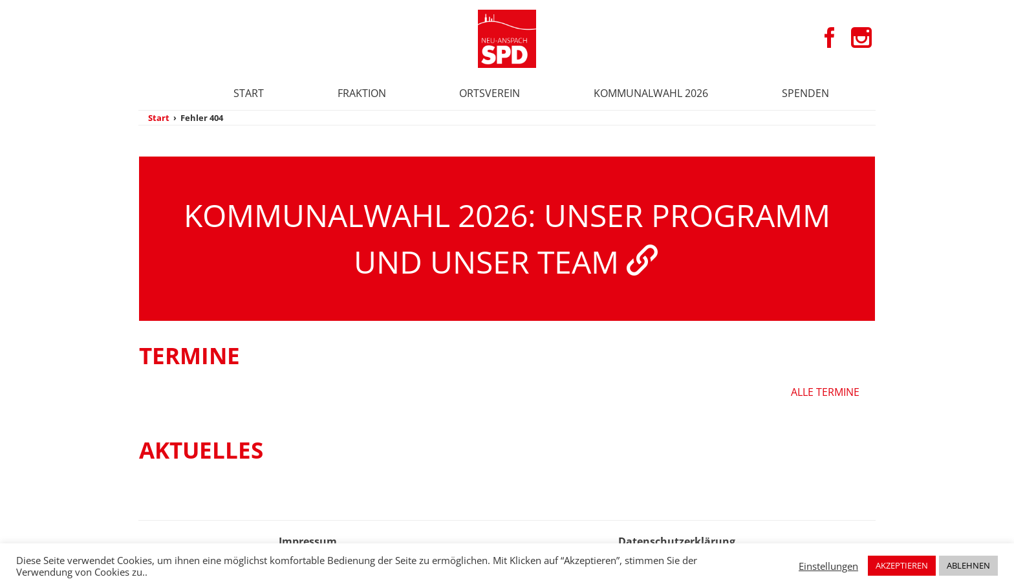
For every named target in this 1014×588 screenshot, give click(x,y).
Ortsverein (489, 93)
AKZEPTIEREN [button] (902, 565)
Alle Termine (825, 392)
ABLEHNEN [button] (968, 565)
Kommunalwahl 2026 (651, 93)
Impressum (308, 541)
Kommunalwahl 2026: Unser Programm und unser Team (507, 238)
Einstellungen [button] (828, 566)
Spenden (805, 93)
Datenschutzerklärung (676, 541)
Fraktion (362, 93)
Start (248, 93)
